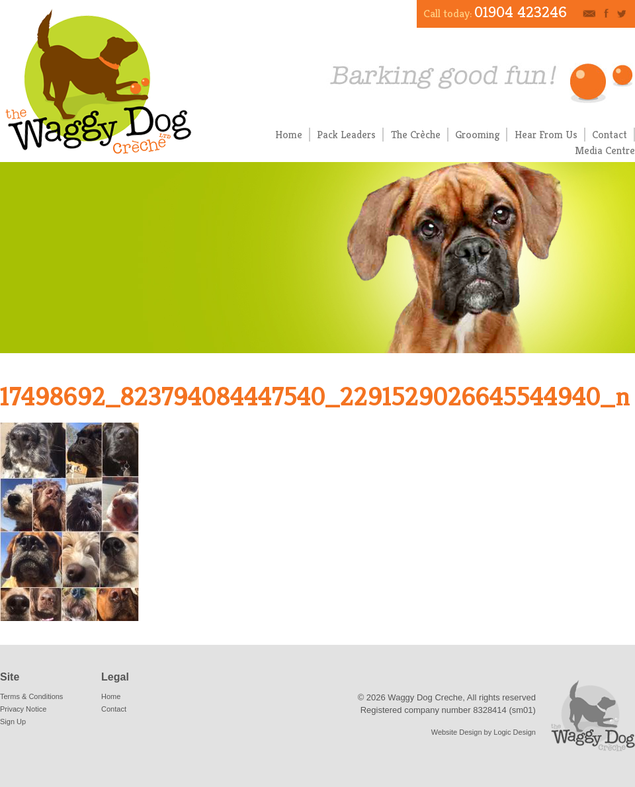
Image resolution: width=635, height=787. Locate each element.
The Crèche (416, 135)
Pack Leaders (346, 135)
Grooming (477, 135)
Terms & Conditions (31, 696)
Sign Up (13, 721)
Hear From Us (546, 135)
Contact (609, 135)
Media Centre (605, 150)
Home (288, 135)
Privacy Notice (23, 709)
